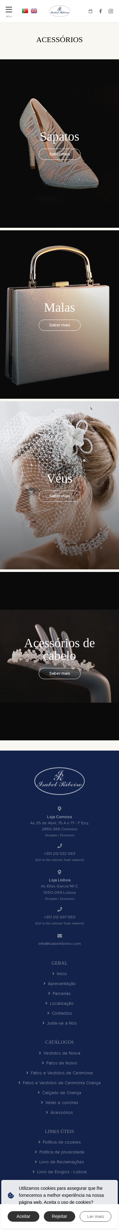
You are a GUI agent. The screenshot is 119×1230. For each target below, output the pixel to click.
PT (25, 11)
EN (34, 11)
